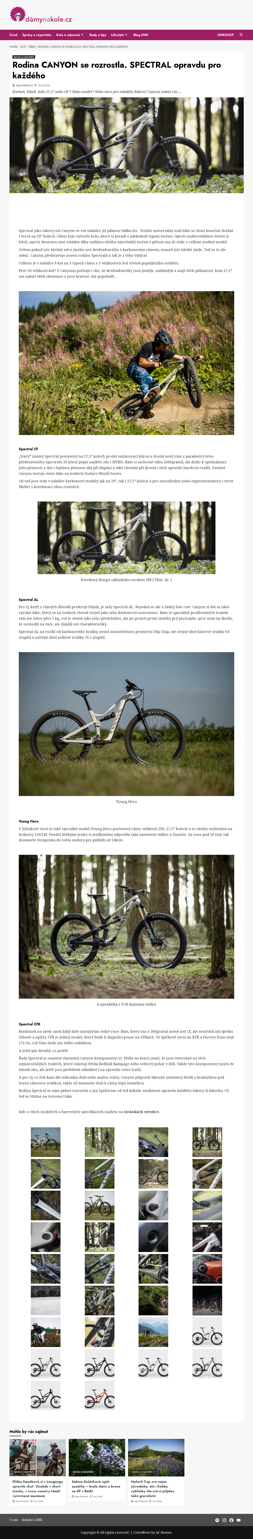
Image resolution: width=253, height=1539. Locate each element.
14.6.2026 (98, 1496)
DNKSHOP (226, 35)
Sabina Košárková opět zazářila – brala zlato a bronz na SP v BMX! (96, 1486)
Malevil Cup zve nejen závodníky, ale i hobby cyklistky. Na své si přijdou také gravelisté (152, 1488)
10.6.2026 (157, 1501)
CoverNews (141, 1532)
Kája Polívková (24, 85)
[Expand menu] (82, 34)
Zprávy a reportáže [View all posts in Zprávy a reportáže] (24, 56)
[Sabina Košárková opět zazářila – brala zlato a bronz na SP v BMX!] (97, 1457)
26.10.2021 (44, 85)
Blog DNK (140, 35)
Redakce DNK (32, 1520)
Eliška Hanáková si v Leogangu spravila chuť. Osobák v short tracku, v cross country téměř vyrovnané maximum (37, 1488)
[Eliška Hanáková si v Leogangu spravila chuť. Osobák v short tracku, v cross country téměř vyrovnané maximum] (37, 1457)
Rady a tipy (98, 35)
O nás (13, 1520)
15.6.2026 (38, 1501)
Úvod (13, 35)
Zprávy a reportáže (36, 35)
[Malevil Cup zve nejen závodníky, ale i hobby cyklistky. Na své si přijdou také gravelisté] (156, 1457)
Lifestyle (119, 35)
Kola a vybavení (70, 35)
